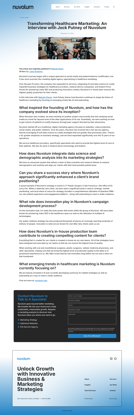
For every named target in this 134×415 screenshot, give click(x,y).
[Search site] (114, 6)
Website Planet (57, 69)
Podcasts (97, 7)
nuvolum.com (41, 280)
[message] (92, 318)
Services (66, 7)
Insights (87, 7)
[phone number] (92, 300)
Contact (106, 7)
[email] (92, 305)
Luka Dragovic (36, 71)
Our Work (77, 7)
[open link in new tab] (111, 358)
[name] (92, 296)
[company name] (92, 310)
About (58, 7)
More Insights (24, 17)
